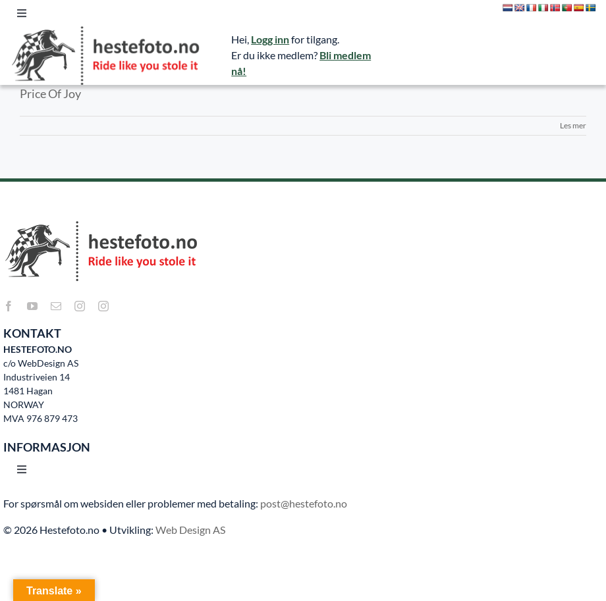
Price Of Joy (50, 93)
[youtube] (32, 306)
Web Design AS (190, 529)
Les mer (573, 125)
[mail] (56, 306)
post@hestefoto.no (303, 503)
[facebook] (8, 306)
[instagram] (79, 306)
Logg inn (270, 39)
